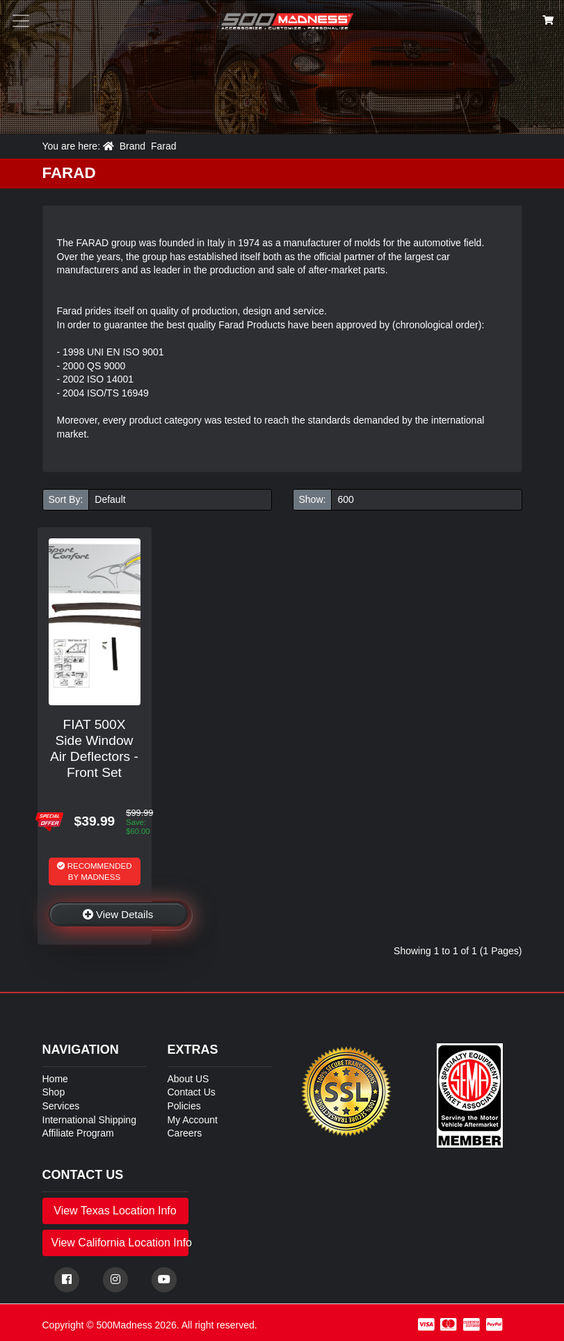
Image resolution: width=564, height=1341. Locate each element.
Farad (164, 146)
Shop (53, 1092)
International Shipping (89, 1119)
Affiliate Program (78, 1133)
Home (55, 1078)
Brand (132, 146)
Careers (185, 1133)
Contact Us (192, 1092)
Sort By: (66, 499)
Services (61, 1105)
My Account (193, 1119)
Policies (184, 1105)
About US (188, 1078)
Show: (312, 499)
